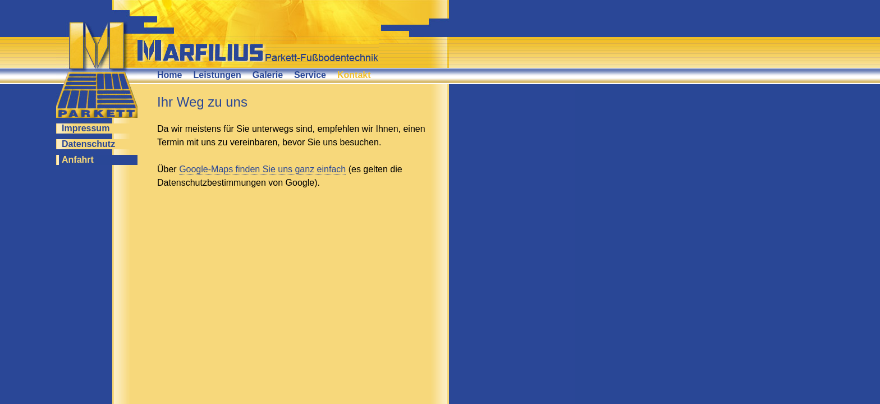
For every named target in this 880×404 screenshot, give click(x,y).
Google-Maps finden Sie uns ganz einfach (262, 169)
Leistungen (217, 75)
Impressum (85, 128)
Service (310, 75)
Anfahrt (78, 159)
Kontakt (354, 75)
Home (169, 75)
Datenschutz (88, 144)
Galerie (268, 75)
